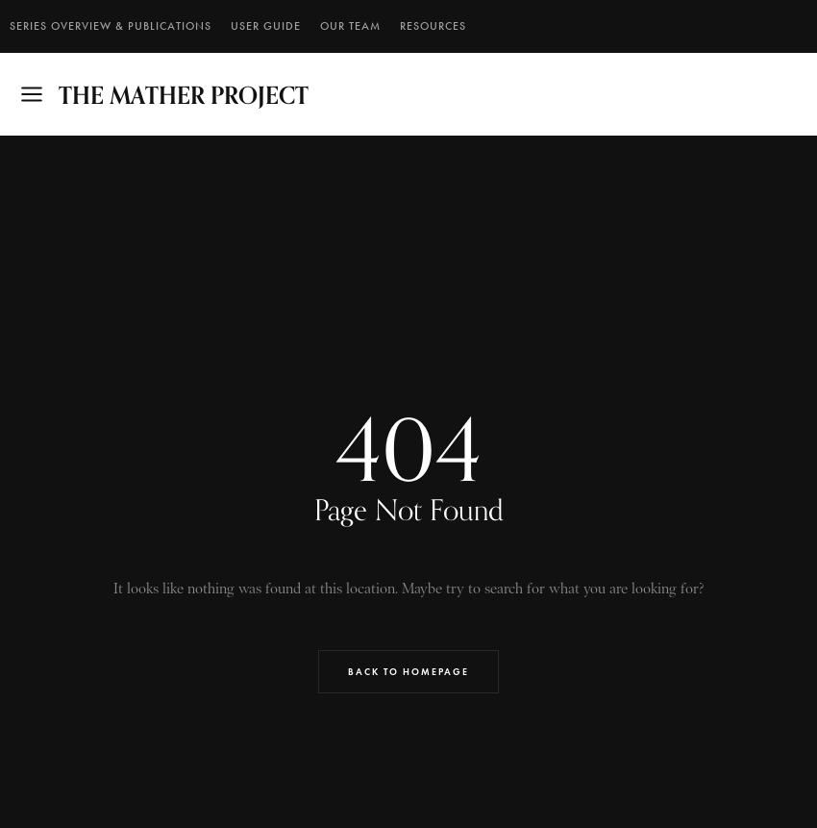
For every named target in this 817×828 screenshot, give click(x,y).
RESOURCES (433, 26)
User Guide (266, 26)
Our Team (350, 26)
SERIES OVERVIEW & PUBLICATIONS (110, 26)
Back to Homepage (408, 671)
